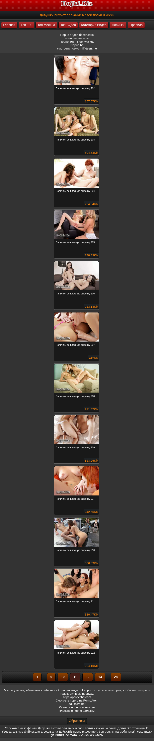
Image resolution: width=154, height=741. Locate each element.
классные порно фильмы (77, 710)
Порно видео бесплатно (77, 34)
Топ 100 (26, 25)
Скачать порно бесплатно (77, 707)
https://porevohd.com (77, 697)
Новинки (118, 25)
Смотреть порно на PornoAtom (77, 700)
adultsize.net (77, 704)
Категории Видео (93, 25)
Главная (9, 25)
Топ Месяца (46, 25)
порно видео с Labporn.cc (79, 690)
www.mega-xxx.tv (77, 38)
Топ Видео (68, 25)
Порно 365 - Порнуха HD (77, 41)
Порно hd (77, 45)
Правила (136, 25)
